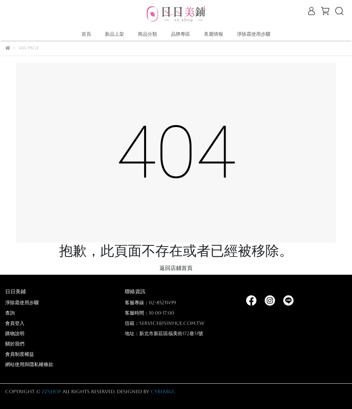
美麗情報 (213, 34)
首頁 (86, 34)
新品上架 (114, 34)
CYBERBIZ (162, 391)
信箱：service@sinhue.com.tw (165, 323)
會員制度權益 (19, 354)
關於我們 (14, 343)
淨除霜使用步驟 (254, 34)
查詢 (10, 313)
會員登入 (14, 323)
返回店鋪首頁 (176, 268)
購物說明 (14, 333)
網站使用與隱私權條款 (29, 364)
